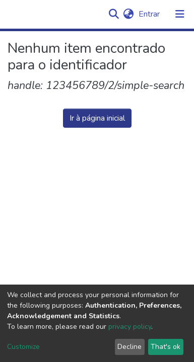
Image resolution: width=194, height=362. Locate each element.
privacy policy (129, 326)
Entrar (150, 14)
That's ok (165, 346)
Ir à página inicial (97, 118)
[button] (128, 14)
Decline (129, 346)
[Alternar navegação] (180, 14)
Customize (23, 346)
